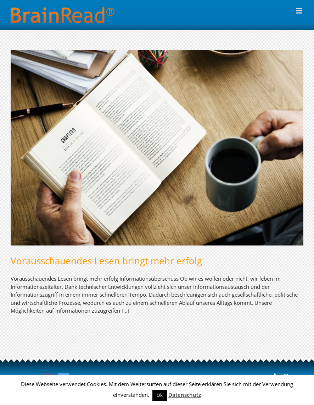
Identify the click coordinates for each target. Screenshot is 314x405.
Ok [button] (160, 395)
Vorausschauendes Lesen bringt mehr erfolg (106, 260)
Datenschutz (184, 394)
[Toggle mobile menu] (299, 11)
